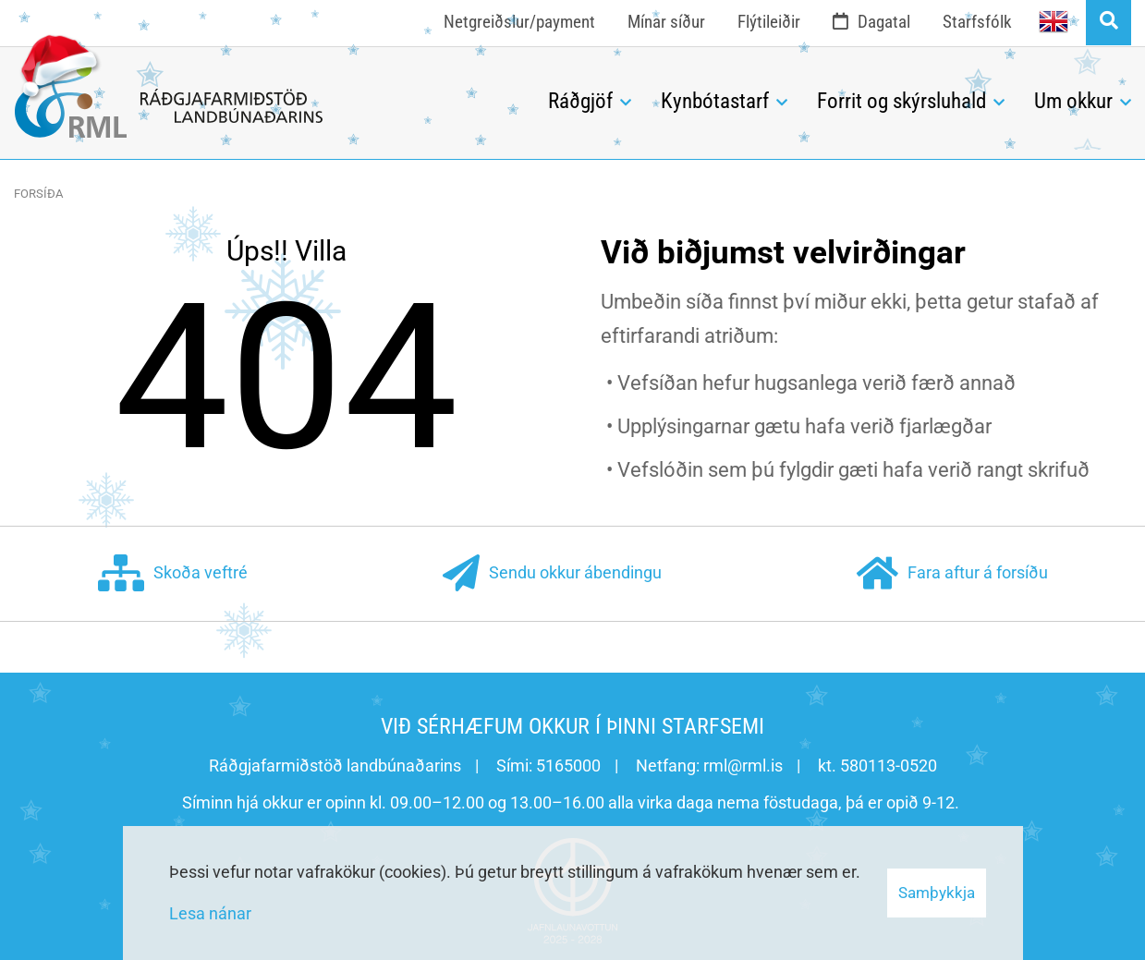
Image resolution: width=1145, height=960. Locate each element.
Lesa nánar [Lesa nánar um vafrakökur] (210, 913)
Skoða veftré (173, 573)
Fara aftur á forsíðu (952, 573)
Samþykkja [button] (936, 892)
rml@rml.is (743, 765)
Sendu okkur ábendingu (552, 573)
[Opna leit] (1108, 22)
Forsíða (38, 194)
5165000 (568, 765)
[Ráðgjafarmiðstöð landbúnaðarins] (267, 97)
